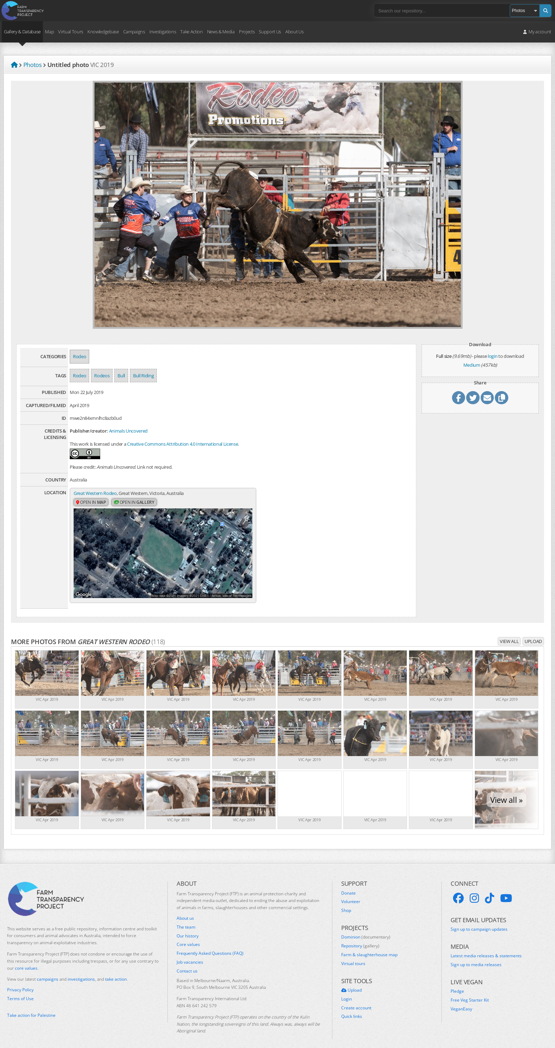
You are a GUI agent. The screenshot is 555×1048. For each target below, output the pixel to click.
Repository (360, 938)
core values (26, 960)
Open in (91, 503)
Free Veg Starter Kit (470, 992)
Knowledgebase (103, 31)
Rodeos (101, 375)
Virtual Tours (70, 31)
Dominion (365, 929)
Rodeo (79, 356)
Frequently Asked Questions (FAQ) (210, 945)
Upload (533, 633)
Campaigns (134, 31)
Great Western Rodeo (95, 493)
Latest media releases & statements (486, 948)
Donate (348, 885)
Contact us (187, 963)
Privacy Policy (20, 982)
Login (346, 991)
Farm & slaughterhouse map (369, 947)
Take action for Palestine (31, 1007)
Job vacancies (190, 954)
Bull (121, 375)
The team (186, 919)
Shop (346, 903)
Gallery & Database (22, 31)
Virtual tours (353, 956)
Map (49, 31)
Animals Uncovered (128, 431)
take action (116, 971)
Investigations (162, 31)
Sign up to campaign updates (479, 921)
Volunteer (350, 894)
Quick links (351, 1009)
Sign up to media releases (476, 957)
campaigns (47, 971)
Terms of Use (20, 991)
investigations (81, 971)
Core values (188, 937)
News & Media (221, 31)
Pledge (457, 983)
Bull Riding (143, 375)
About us (185, 910)
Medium (471, 365)
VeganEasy (461, 1001)
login (492, 356)
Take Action (191, 31)
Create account (356, 1000)
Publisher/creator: (89, 431)
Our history (188, 928)
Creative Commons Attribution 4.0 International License (182, 444)
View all (509, 633)
